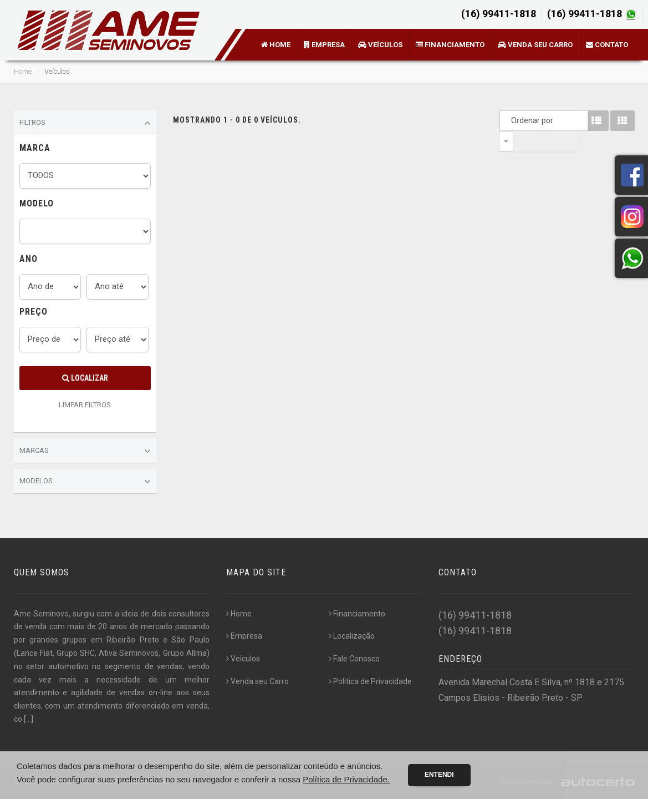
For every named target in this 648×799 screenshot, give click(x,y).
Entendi (439, 774)
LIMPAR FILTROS (85, 405)
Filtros (85, 123)
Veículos (380, 45)
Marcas (85, 451)
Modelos (85, 482)
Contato (607, 45)
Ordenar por (509, 120)
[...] (28, 719)
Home (275, 45)
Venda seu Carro (535, 45)
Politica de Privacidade (370, 681)
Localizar (85, 377)
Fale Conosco (354, 658)
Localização (352, 635)
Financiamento (450, 45)
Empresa (324, 45)
